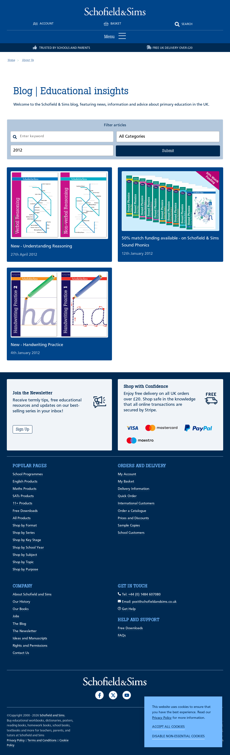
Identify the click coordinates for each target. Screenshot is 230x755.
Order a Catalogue (132, 511)
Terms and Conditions (42, 740)
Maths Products (25, 489)
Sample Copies (129, 525)
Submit (168, 150)
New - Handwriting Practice (37, 345)
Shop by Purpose (25, 569)
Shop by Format (25, 525)
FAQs (122, 635)
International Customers (136, 503)
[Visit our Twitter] (113, 695)
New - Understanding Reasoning (41, 246)
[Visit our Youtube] (126, 695)
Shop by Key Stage (27, 540)
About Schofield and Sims (32, 594)
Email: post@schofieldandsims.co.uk (147, 602)
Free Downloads (25, 511)
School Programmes (28, 474)
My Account (127, 474)
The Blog (19, 624)
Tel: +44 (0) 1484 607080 (139, 594)
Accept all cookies (168, 727)
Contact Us (21, 653)
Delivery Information (133, 489)
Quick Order (127, 496)
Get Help (127, 609)
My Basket (126, 482)
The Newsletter (25, 631)
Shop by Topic (23, 562)
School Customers (131, 533)
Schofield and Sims (52, 715)
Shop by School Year (28, 548)
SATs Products (23, 496)
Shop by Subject (25, 555)
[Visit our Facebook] (99, 695)
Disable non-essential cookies (178, 736)
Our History (21, 602)
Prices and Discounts (133, 518)
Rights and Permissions (30, 646)
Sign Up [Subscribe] (22, 429)
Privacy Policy (162, 718)
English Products (25, 482)
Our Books (21, 609)
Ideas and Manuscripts (30, 638)
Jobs (16, 616)
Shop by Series (24, 533)
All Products (22, 518)
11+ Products (22, 503)
